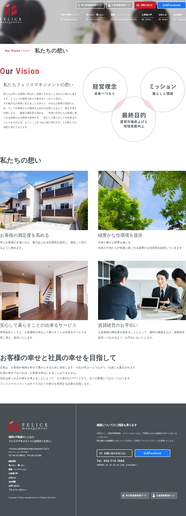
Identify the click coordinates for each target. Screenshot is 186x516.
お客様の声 (13, 473)
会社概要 (12, 482)
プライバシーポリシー (17, 490)
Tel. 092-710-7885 (111, 461)
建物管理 (12, 461)
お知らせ (12, 478)
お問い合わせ (13, 486)
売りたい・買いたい (16, 465)
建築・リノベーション (17, 469)
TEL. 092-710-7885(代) (16, 455)
